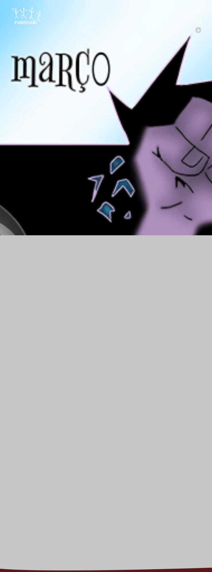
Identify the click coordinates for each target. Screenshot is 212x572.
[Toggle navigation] (198, 22)
